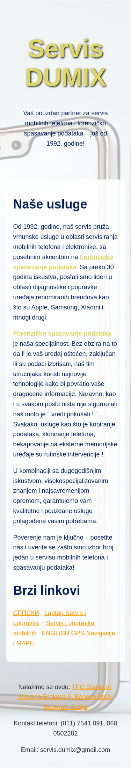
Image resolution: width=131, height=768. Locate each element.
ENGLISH (56, 633)
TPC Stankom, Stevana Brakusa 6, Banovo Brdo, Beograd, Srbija (65, 697)
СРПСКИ (26, 612)
